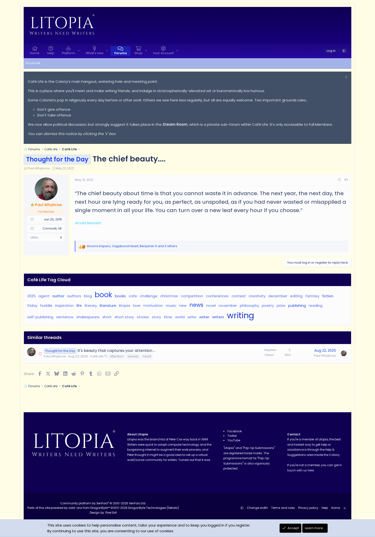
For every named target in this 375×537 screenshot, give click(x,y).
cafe (133, 295)
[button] (79, 50)
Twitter (232, 436)
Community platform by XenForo (103, 503)
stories (143, 316)
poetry (268, 305)
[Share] (339, 180)
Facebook (234, 431)
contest (239, 295)
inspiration (64, 305)
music (171, 305)
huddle (46, 305)
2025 (31, 295)
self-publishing (40, 316)
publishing (297, 305)
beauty (133, 356)
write (192, 316)
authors (74, 295)
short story (124, 316)
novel (211, 305)
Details (173, 508)
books (120, 295)
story (156, 316)
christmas (169, 295)
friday (32, 305)
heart (147, 356)
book (103, 295)
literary (91, 305)
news (196, 305)
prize (281, 305)
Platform (68, 53)
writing (240, 315)
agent (44, 295)
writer (204, 316)
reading (315, 305)
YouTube (233, 440)
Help (50, 53)
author (58, 295)
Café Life (97, 356)
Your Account (163, 53)
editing (296, 295)
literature (108, 305)
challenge (148, 295)
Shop (138, 53)
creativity (257, 295)
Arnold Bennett (88, 222)
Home (34, 53)
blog (88, 295)
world (180, 316)
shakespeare (87, 316)
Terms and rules (283, 508)
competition (192, 295)
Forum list (33, 63)
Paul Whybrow (39, 168)
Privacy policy (308, 508)
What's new (95, 53)
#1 (346, 179)
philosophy (249, 305)
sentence (64, 316)
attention (117, 356)
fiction (327, 295)
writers (218, 316)
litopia (124, 305)
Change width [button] (257, 508)
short (107, 316)
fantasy (312, 295)
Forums (120, 53)
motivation (153, 305)
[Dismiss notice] (346, 77)
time (168, 316)
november (228, 305)
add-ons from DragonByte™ (89, 508)
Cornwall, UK (52, 228)
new (183, 305)
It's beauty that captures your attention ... (116, 350)
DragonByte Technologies (147, 508)
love (136, 305)
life (79, 305)
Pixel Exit (111, 513)
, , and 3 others (132, 246)
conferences (217, 295)
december (277, 295)
